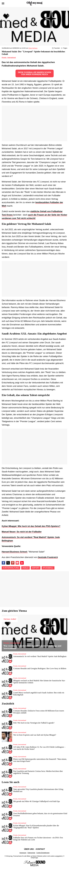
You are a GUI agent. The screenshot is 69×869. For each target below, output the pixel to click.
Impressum (23, 853)
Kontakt (40, 849)
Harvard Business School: (15, 552)
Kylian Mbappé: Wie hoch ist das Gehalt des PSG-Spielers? (31, 526)
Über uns (29, 849)
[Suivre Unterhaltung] (64, 48)
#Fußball (48, 568)
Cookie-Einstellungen (42, 853)
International (11, 57)
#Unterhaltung (11, 568)
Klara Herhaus (33, 48)
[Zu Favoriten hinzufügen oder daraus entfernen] (56, 48)
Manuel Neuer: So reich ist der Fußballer (22, 532)
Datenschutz (31, 853)
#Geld (25, 568)
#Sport (35, 568)
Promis (4, 57)
